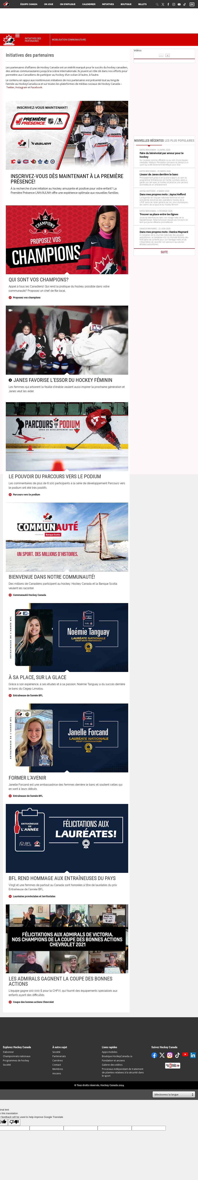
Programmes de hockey (16, 1060)
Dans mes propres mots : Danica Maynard (164, 232)
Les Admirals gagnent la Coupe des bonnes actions (60, 981)
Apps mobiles (109, 1052)
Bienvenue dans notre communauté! (52, 577)
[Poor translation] (14, 1122)
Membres (57, 1069)
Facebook (36, 87)
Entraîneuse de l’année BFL (28, 695)
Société (7, 1064)
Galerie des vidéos (112, 1064)
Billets (142, 4)
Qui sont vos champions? (38, 280)
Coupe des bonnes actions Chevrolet (33, 1002)
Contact (56, 1064)
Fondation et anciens (113, 1060)
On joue (48, 4)
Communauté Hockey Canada (29, 595)
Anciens (56, 1073)
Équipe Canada (28, 4)
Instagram (21, 87)
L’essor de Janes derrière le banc (159, 174)
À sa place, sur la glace (37, 677)
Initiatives (108, 4)
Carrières (57, 1060)
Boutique (126, 4)
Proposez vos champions (26, 297)
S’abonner (8, 1052)
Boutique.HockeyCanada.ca (117, 1056)
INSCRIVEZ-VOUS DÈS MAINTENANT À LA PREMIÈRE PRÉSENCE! (67, 179)
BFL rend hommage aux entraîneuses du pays (62, 878)
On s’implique (67, 4)
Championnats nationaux (16, 1056)
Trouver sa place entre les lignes (159, 214)
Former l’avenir (27, 778)
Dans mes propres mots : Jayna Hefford (163, 194)
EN (191, 4)
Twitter (10, 87)
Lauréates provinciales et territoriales (34, 896)
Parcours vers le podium (26, 494)
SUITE (164, 252)
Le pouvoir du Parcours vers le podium (55, 476)
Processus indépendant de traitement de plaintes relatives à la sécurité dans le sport (123, 1072)
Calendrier (88, 4)
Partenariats (59, 1056)
